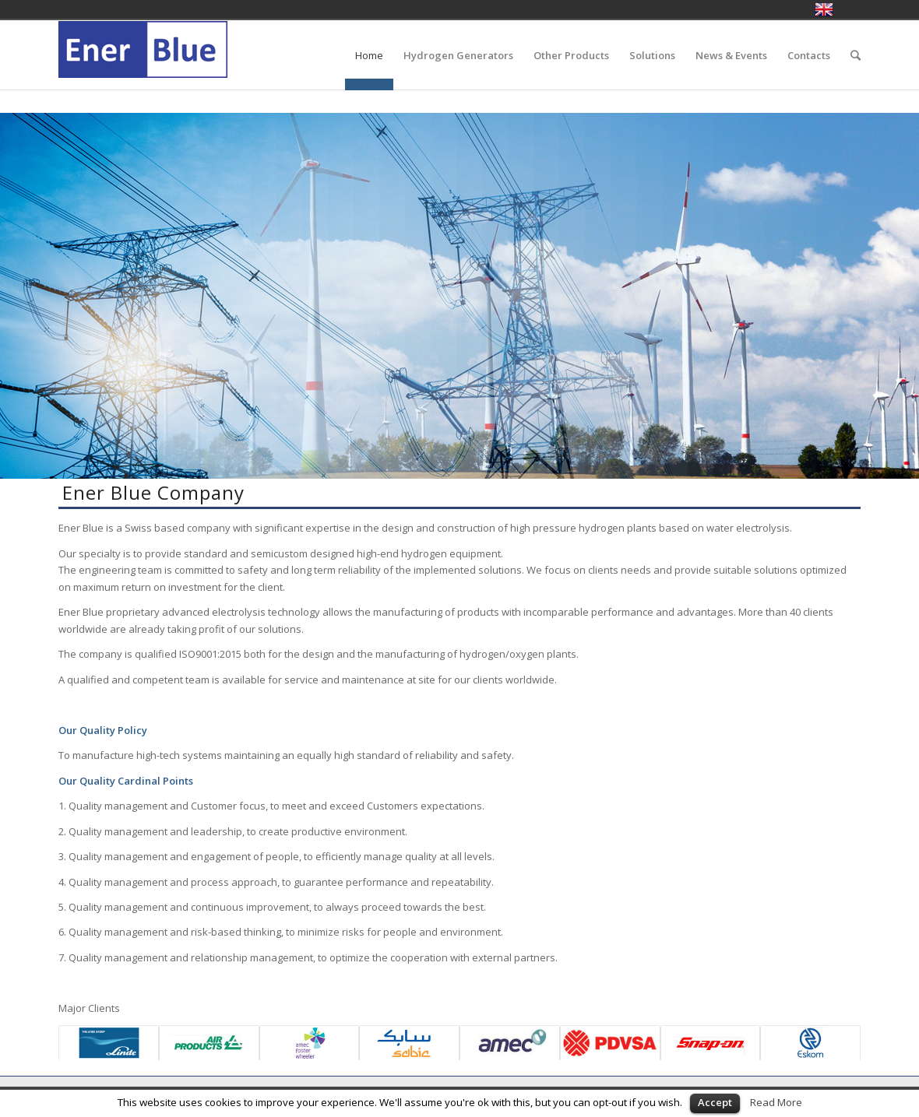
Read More (776, 1102)
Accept (715, 1102)
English (824, 9)
